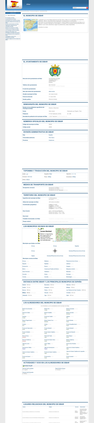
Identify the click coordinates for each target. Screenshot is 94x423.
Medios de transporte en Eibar (38, 185)
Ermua (33, 246)
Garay (45, 274)
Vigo (45, 295)
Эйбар (49, 176)
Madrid (24, 284)
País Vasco (51, 137)
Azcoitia (46, 276)
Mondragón (69, 276)
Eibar (28, 4)
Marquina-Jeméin (70, 269)
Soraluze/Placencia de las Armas (77, 251)
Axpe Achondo (26, 271)
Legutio (26, 369)
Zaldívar (68, 263)
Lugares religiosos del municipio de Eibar (43, 404)
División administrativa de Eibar (38, 132)
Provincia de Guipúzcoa (34, 11)
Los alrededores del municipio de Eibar (42, 303)
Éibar (50, 174)
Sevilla (24, 287)
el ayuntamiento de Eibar (35, 62)
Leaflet (54, 241)
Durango (68, 274)
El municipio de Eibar (33, 16)
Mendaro (68, 271)
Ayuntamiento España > (10, 11)
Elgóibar (46, 263)
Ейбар (74, 176)
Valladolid (24, 295)
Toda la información (11, 15)
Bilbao (24, 292)
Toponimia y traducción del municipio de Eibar (45, 171)
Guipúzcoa (51, 140)
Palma (46, 290)
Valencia (68, 284)
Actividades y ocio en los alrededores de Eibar (46, 363)
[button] (39, 230)
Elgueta (24, 263)
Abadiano (46, 271)
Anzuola (24, 274)
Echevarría (25, 266)
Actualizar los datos (43, 27)
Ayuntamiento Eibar (43, 11)
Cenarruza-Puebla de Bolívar (51, 269)
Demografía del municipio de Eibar (39, 104)
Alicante (46, 292)
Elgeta (33, 255)
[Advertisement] (55, 46)
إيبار (27, 174)
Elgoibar (77, 246)
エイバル (74, 173)
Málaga (68, 287)
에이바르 (30, 176)
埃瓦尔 (28, 179)
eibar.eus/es (52, 91)
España (51, 135)
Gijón (67, 295)
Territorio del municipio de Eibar (39, 195)
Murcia (24, 290)
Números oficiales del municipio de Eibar (43, 121)
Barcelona (46, 284)
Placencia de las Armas (72, 261)
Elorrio (46, 266)
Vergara (68, 266)
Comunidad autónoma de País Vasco (22, 11)
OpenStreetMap (64, 241)
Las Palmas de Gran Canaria (73, 290)
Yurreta (24, 276)
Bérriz (23, 269)
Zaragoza (46, 287)
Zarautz (59, 369)
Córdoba (68, 292)
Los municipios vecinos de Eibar (38, 226)
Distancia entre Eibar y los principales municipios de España (52, 282)
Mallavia (46, 261)
